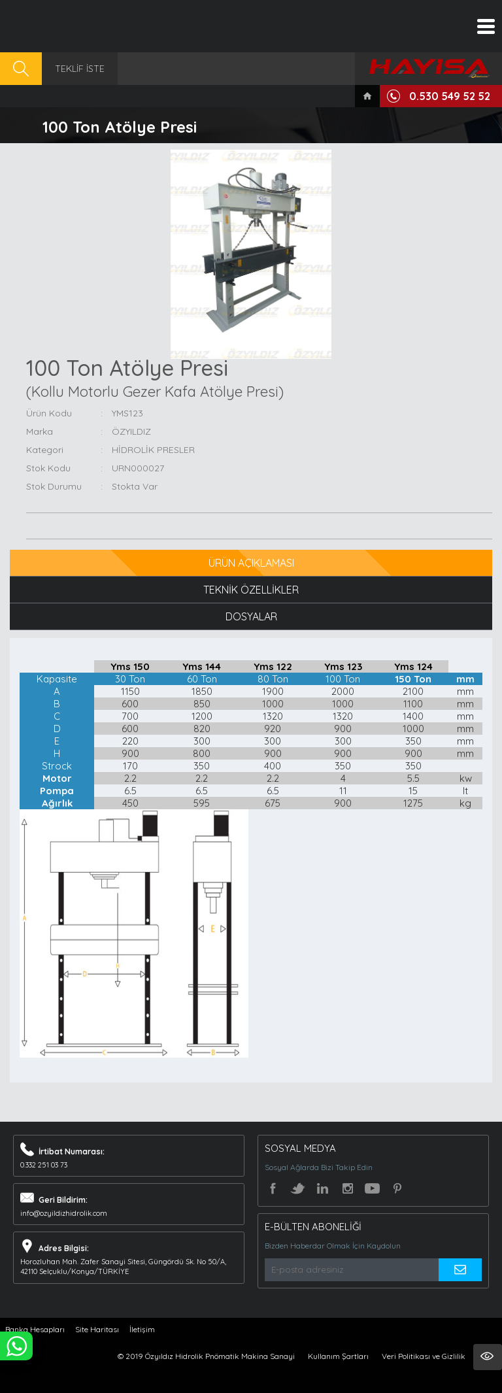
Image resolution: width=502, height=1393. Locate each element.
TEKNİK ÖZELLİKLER (251, 589)
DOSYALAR (251, 616)
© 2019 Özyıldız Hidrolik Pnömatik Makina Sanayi (206, 1356)
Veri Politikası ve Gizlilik (423, 1356)
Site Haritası (97, 1329)
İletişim (142, 1329)
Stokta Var (135, 486)
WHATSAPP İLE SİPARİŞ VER (16, 1346)
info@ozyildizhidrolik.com (63, 1213)
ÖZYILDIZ (131, 431)
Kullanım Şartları (338, 1356)
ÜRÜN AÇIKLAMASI (251, 562)
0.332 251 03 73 (43, 1164)
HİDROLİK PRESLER (153, 450)
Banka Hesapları (35, 1329)
